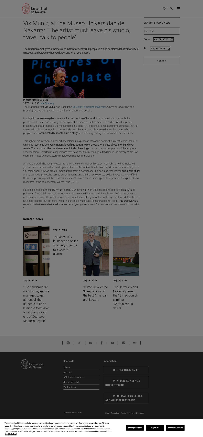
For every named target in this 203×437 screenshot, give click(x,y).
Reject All (155, 428)
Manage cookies (135, 428)
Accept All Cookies (175, 428)
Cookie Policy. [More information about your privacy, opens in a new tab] (10, 434)
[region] (101, 428)
